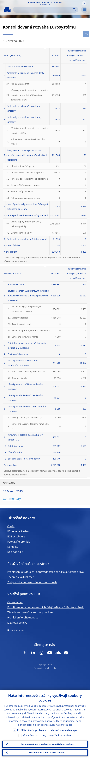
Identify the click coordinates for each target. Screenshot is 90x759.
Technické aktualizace (20, 577)
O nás (10, 526)
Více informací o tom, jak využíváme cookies (46, 735)
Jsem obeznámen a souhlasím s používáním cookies (47, 744)
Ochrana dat (15, 602)
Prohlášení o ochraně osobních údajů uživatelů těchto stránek (45, 607)
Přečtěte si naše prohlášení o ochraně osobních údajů (47, 730)
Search (74, 9)
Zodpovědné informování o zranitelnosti (32, 582)
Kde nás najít (15, 552)
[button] (84, 3)
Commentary (12, 499)
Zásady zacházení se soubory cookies (30, 612)
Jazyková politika (17, 622)
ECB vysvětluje (16, 536)
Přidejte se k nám (18, 531)
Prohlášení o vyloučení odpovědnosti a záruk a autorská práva (45, 572)
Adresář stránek (17, 630)
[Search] (43, 9)
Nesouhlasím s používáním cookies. (47, 752)
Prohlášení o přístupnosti (22, 617)
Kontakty (12, 546)
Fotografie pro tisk (18, 541)
